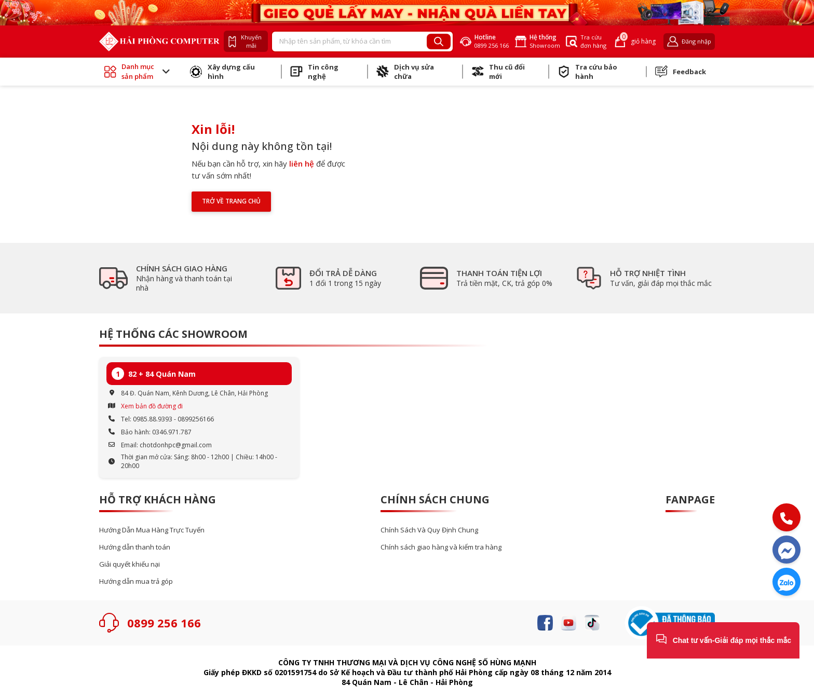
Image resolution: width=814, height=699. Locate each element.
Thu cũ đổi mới (498, 71)
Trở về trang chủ (231, 201)
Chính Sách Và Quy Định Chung (429, 530)
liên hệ (301, 163)
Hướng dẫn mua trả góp (136, 581)
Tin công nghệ (314, 71)
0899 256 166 (164, 623)
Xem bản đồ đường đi (152, 406)
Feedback (680, 71)
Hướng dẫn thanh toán (134, 547)
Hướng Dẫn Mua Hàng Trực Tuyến (152, 530)
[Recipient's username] (349, 41)
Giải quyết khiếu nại (129, 564)
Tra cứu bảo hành (587, 71)
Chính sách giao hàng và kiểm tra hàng (441, 547)
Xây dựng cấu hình (222, 71)
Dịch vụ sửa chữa (405, 71)
